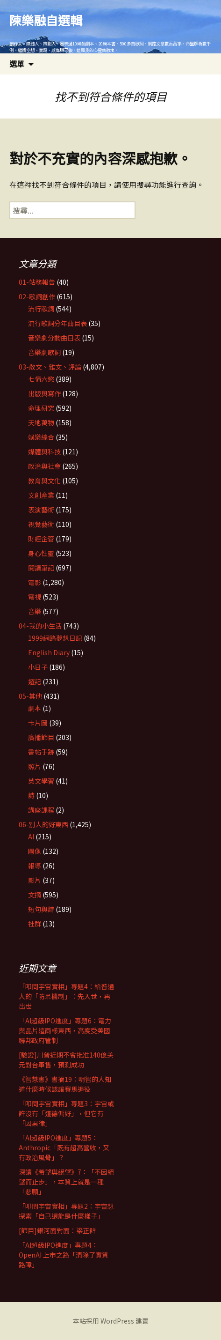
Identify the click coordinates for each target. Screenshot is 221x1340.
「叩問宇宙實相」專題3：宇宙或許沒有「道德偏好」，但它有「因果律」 (66, 1113)
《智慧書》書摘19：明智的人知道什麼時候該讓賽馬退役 (65, 1084)
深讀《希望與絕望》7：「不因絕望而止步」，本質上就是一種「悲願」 (66, 1181)
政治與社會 (44, 466)
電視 (34, 596)
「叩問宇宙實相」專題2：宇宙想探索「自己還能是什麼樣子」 (66, 1211)
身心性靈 (41, 553)
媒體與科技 (44, 451)
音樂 (34, 611)
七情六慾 (41, 379)
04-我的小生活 (40, 625)
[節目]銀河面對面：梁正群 (57, 1230)
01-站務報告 (37, 282)
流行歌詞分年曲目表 (57, 323)
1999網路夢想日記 (55, 638)
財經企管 (41, 538)
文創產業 (41, 495)
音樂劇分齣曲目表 (54, 337)
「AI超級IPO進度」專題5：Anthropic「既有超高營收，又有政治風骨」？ (64, 1147)
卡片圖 (38, 722)
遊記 (34, 681)
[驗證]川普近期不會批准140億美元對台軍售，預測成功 (66, 1059)
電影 (34, 582)
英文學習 (41, 780)
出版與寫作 (44, 393)
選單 (16, 63)
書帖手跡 (41, 751)
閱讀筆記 (41, 567)
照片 (34, 766)
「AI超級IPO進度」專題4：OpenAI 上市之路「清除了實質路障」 (63, 1254)
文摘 (34, 894)
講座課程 (41, 809)
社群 (34, 923)
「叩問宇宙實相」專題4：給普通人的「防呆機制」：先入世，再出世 (66, 996)
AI (31, 836)
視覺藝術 (41, 524)
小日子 (38, 667)
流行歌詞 (41, 308)
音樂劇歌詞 (44, 352)
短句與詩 (41, 909)
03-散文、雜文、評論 (50, 366)
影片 (34, 880)
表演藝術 (41, 509)
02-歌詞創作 (37, 296)
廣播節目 (41, 737)
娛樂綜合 (41, 437)
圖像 (34, 851)
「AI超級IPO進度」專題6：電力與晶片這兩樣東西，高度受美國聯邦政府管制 (65, 1030)
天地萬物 (41, 422)
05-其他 (30, 696)
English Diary (49, 652)
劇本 (34, 708)
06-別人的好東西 (43, 824)
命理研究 (41, 408)
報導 (34, 865)
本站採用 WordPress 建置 (111, 1320)
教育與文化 (44, 480)
